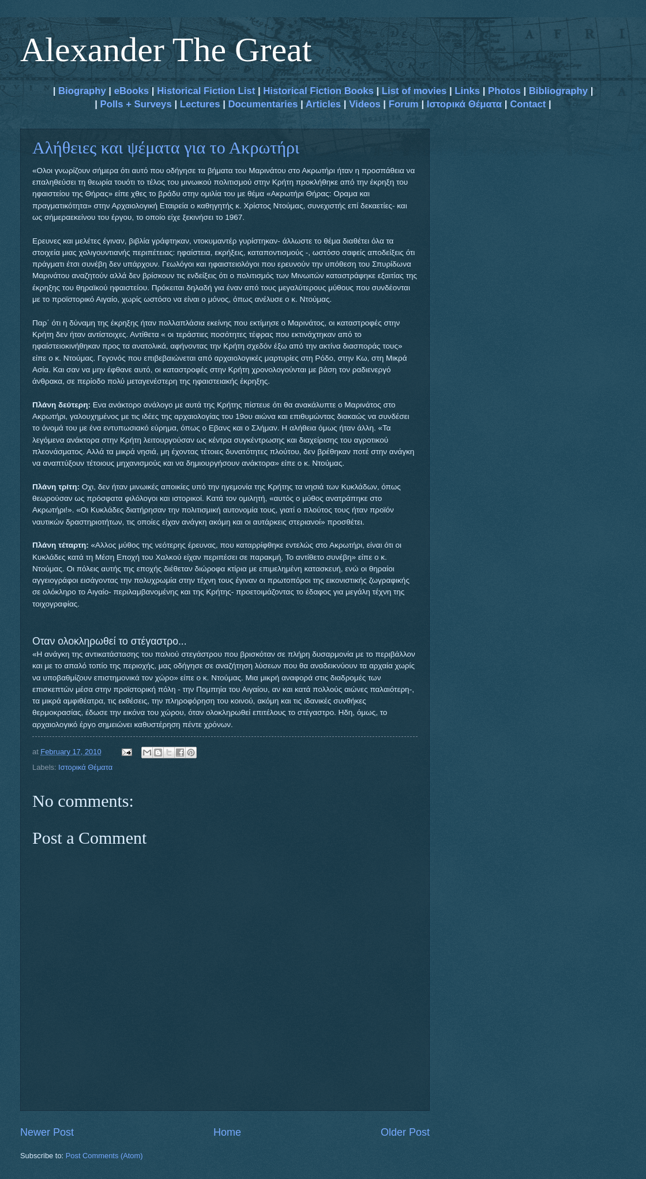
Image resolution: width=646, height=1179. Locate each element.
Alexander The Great (165, 50)
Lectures (200, 104)
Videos (365, 104)
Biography (80, 90)
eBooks (131, 90)
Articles (323, 104)
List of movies (414, 90)
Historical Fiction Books (318, 90)
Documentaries (263, 104)
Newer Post (47, 1132)
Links (467, 90)
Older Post (405, 1132)
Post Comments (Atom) (104, 1155)
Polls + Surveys (136, 104)
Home (227, 1132)
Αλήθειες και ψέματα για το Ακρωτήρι (165, 147)
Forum (404, 104)
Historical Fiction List (206, 90)
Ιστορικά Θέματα (464, 104)
